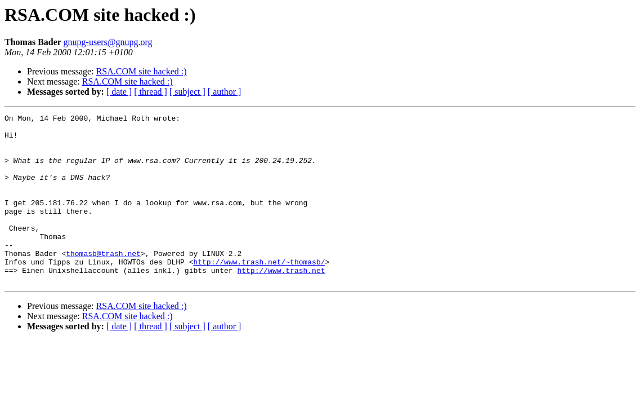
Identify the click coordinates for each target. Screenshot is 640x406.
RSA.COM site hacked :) (141, 71)
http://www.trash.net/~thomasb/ (259, 292)
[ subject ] (187, 91)
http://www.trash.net (281, 302)
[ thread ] (150, 91)
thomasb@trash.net (103, 282)
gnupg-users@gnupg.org (108, 42)
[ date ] (119, 91)
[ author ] (224, 91)
